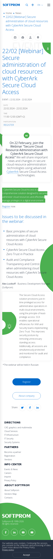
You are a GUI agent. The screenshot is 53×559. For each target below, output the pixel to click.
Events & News (11, 469)
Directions (12, 422)
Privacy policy (8, 549)
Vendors (8, 459)
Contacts (8, 497)
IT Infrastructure (11, 435)
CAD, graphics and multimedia (18, 427)
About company (26, 395)
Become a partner (12, 452)
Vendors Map (10, 494)
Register (9, 124)
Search (27, 5)
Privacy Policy (10, 480)
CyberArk (13, 172)
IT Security (8, 438)
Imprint (7, 476)
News (18, 13)
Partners (11, 447)
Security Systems (12, 442)
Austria (33, 5)
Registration (9, 455)
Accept (26, 554)
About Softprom (17, 485)
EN (39, 5)
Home (9, 13)
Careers (7, 473)
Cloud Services (11, 431)
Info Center (13, 464)
